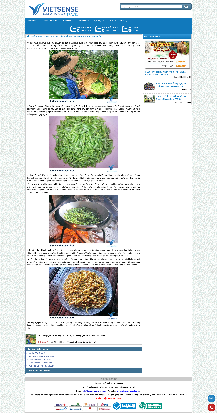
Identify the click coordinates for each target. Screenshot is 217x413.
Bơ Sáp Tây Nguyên (37, 353)
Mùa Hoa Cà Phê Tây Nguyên (41, 366)
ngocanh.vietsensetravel (78, 30)
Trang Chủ (60, 9)
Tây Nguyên (74, 178)
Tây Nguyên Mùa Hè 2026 (39, 359)
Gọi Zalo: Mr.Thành (125, 29)
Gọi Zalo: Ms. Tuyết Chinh (98, 29)
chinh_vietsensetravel (103, 30)
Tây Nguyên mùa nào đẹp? (40, 363)
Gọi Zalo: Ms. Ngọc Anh (73, 29)
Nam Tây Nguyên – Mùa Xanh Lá (42, 356)
